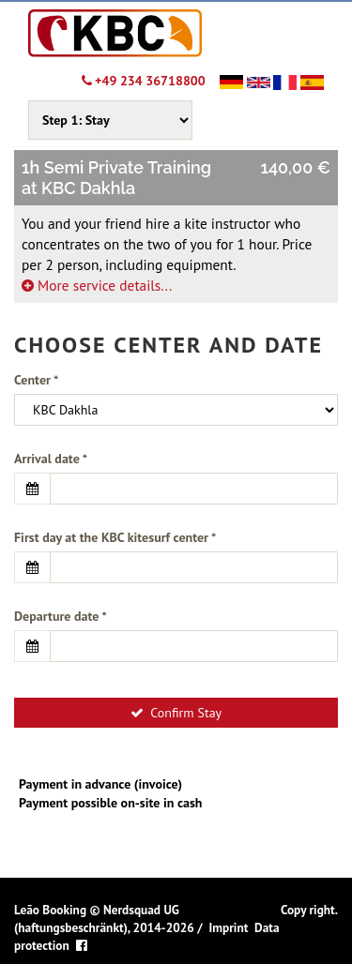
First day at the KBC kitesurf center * (115, 537)
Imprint (228, 927)
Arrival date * (50, 458)
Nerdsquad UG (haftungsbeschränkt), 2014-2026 (104, 918)
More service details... (97, 285)
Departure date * (60, 616)
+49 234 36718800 (144, 80)
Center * (36, 379)
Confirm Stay (176, 712)
